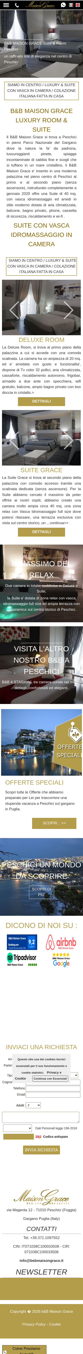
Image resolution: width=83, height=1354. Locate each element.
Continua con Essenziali (50, 1078)
